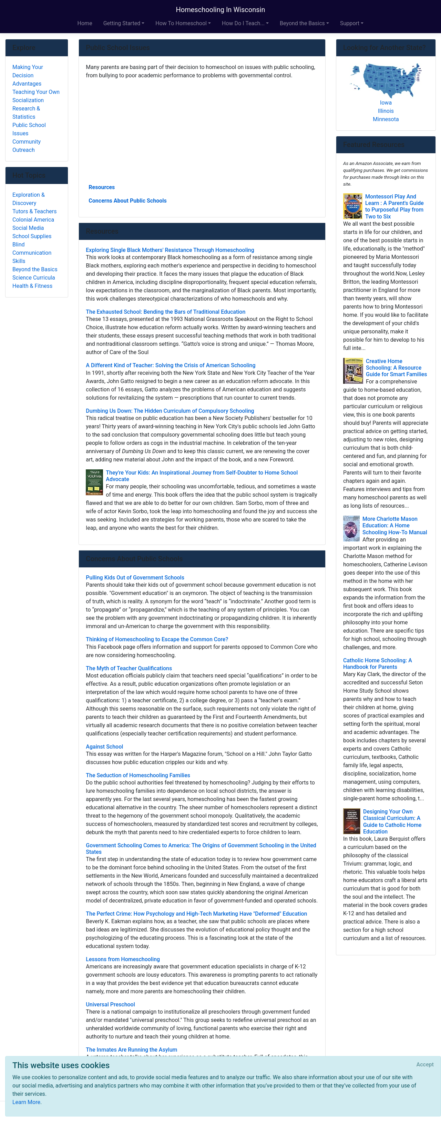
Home (85, 23)
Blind (18, 244)
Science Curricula (33, 277)
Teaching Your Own (36, 92)
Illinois (386, 111)
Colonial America (33, 219)
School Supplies (32, 236)
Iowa (386, 102)
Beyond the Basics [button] (302, 23)
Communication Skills (31, 257)
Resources (102, 187)
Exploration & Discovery (28, 199)
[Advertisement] (202, 130)
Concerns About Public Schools (127, 200)
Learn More (26, 1102)
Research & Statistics (26, 112)
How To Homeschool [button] (181, 23)
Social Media (28, 228)
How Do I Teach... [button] (243, 23)
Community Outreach (26, 145)
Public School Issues (29, 129)
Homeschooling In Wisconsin (220, 10)
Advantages (26, 83)
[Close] (425, 1064)
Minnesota (386, 119)
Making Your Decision (27, 71)
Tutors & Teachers (34, 211)
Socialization (28, 100)
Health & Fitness (32, 286)
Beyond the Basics (35, 269)
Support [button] (349, 23)
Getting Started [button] (122, 23)
